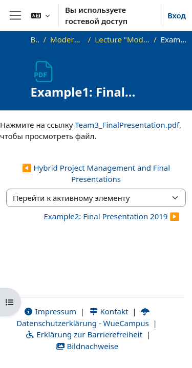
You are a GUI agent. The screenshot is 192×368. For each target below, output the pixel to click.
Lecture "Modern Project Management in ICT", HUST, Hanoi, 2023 (122, 39)
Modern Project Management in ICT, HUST (67, 39)
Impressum (50, 311)
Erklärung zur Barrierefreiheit (83, 334)
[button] (40, 15)
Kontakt (109, 311)
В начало (35, 39)
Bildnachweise (86, 346)
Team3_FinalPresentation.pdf (127, 125)
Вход (176, 15)
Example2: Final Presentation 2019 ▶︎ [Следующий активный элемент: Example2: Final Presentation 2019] (111, 216)
